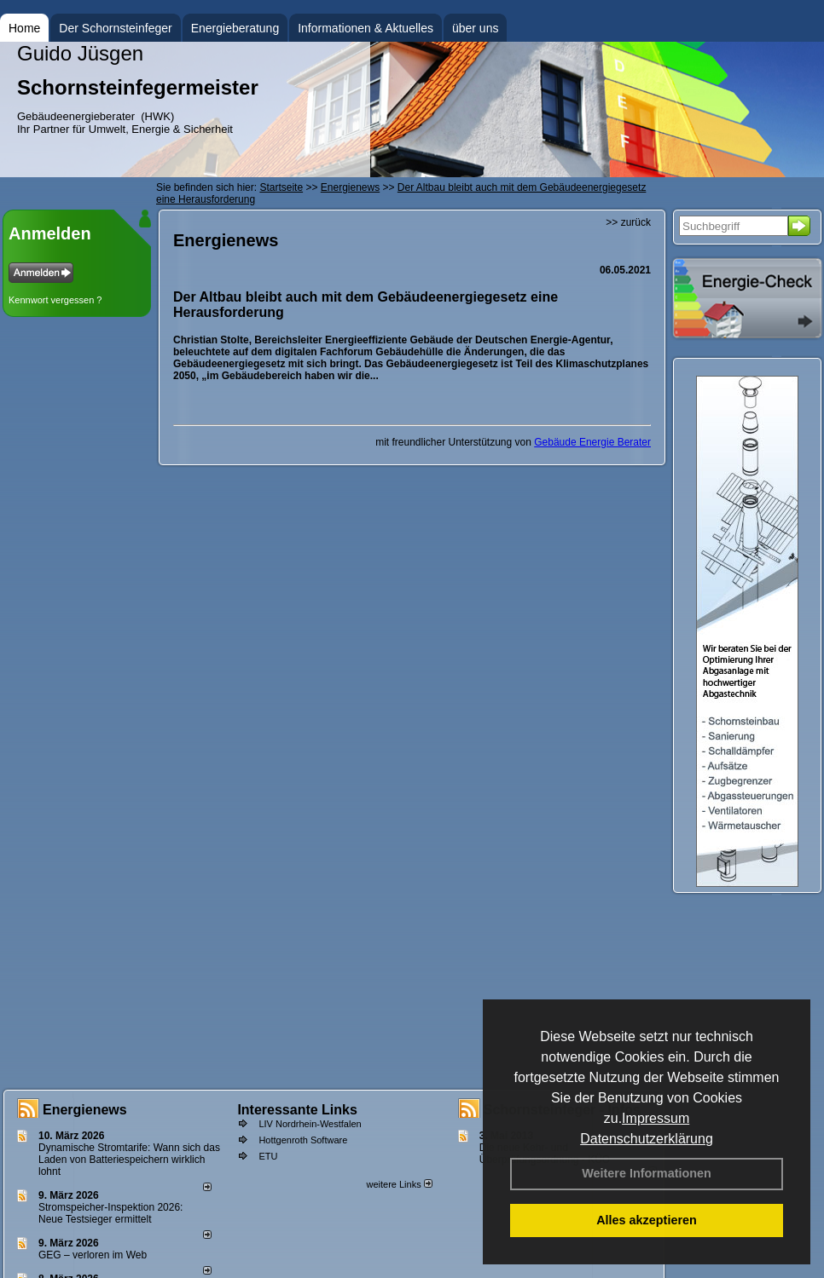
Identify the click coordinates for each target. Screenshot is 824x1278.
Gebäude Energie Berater (592, 442)
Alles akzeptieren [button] (646, 1220)
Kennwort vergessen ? (55, 300)
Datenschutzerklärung (646, 1138)
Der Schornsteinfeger (115, 28)
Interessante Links (297, 1109)
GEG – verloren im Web (92, 1255)
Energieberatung (235, 28)
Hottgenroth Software (302, 1140)
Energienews (85, 1109)
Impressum (655, 1118)
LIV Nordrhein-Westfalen (309, 1124)
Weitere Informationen (646, 1173)
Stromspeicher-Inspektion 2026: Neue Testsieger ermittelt (110, 1213)
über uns (475, 28)
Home (24, 28)
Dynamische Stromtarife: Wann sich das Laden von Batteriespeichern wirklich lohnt (129, 1159)
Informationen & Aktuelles (365, 28)
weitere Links (399, 1184)
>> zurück (628, 222)
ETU (267, 1156)
